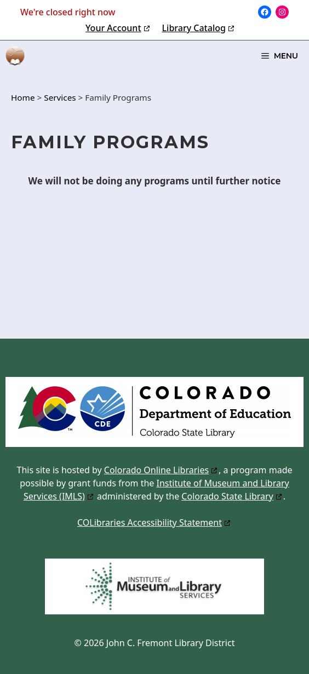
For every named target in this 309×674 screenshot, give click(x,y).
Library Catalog (194, 28)
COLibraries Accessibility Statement (149, 522)
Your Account (113, 28)
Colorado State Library (227, 496)
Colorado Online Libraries (156, 470)
